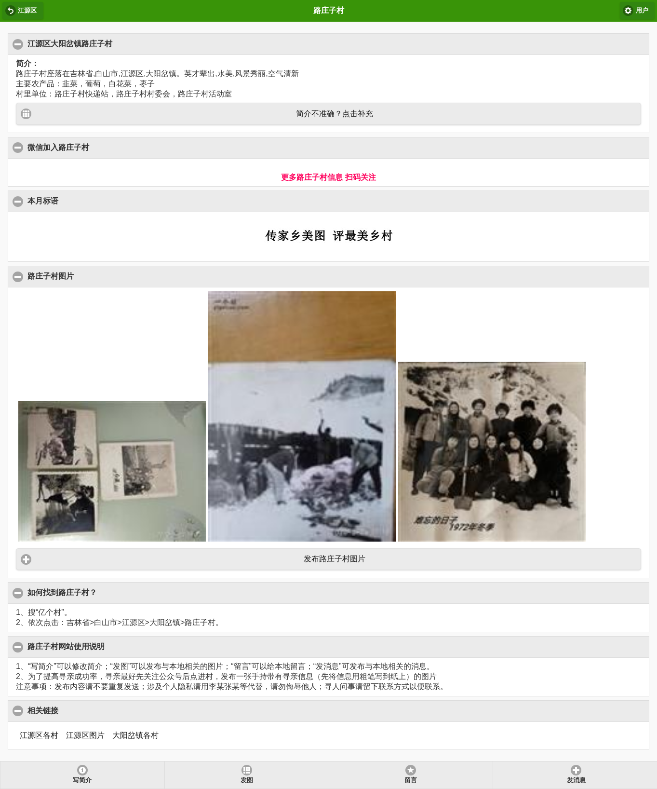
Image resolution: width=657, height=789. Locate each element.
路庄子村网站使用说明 (66, 646)
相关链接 (43, 710)
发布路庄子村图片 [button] (334, 559)
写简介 (82, 780)
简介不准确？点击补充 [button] (334, 113)
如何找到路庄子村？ (62, 592)
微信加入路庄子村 (58, 147)
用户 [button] (642, 10)
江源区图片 (85, 735)
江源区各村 (39, 735)
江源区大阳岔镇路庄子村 (70, 43)
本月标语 (43, 200)
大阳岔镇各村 (135, 735)
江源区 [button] (27, 10)
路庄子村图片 (50, 276)
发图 (247, 780)
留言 (410, 780)
